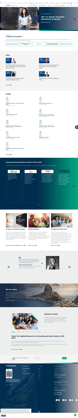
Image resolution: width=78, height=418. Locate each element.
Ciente (3, 415)
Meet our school (9, 300)
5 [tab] (36, 29)
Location (55, 372)
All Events (8, 154)
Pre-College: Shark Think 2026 (13, 137)
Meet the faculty (54, 245)
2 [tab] (31, 29)
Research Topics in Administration (47, 115)
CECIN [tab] (34, 331)
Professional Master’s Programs (26, 44)
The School (40, 366)
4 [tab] (34, 29)
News (39, 368)
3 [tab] (33, 29)
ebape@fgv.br (59, 377)
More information (45, 22)
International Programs (26, 373)
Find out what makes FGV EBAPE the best (15, 245)
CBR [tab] (23, 331)
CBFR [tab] (26, 331)
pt (62, 3)
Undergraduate (25, 366)
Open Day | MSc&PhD (44, 137)
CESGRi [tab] (39, 331)
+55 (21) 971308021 (61, 375)
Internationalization (42, 5)
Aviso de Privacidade (26, 413)
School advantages (33, 5)
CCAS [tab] (30, 331)
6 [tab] (37, 29)
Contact (39, 378)
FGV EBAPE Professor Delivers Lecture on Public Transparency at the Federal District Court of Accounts (15, 67)
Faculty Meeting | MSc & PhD (45, 103)
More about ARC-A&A (15, 349)
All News (7, 85)
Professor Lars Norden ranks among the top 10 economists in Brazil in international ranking (49, 67)
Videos (39, 373)
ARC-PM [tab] (18, 331)
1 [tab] (30, 29)
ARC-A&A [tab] (13, 331)
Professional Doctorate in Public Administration (52, 44)
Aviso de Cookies (16, 413)
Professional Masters (26, 368)
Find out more (31, 245)
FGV (1, 1)
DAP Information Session (11, 114)
